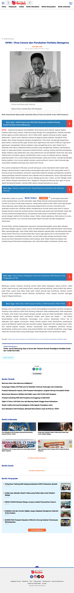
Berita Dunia (7, 466)
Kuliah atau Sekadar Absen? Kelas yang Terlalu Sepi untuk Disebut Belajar (53, 433)
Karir (30, 581)
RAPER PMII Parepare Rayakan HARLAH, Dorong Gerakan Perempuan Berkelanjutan (31, 521)
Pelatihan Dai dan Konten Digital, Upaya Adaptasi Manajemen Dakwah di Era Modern (31, 512)
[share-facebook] (33, 369)
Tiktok (39, 577)
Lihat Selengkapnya (37, 530)
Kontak (44, 583)
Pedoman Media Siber (34, 583)
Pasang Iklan (37, 581)
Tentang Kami (46, 581)
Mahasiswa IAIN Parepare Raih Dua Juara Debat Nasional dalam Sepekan (19, 450)
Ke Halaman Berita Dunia (37, 470)
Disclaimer (25, 581)
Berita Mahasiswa (32, 7)
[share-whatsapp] (37, 369)
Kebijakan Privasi (16, 581)
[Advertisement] (37, 22)
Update (43, 198)
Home (4, 7)
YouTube (44, 577)
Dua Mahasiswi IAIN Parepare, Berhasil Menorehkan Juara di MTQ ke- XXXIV (17, 433)
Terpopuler (13, 7)
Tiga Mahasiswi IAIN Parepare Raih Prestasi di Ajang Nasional (53, 450)
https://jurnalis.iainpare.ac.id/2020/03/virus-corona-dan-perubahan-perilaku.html (37, 339)
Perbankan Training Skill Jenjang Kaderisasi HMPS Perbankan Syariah (31, 484)
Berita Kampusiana (49, 7)
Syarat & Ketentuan (57, 581)
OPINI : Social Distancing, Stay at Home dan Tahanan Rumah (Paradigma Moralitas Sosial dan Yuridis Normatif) (36, 350)
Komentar (37, 373)
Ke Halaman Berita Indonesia (37, 458)
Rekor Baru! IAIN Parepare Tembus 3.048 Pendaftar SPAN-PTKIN (40, 304)
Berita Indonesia (64, 7)
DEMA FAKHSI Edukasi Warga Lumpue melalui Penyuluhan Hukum (30, 502)
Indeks (21, 7)
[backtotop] (37, 568)
